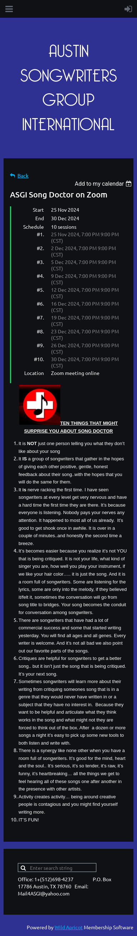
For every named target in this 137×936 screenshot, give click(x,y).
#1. (40, 234)
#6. (40, 303)
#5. (40, 289)
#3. (40, 262)
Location (34, 373)
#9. (40, 345)
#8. (40, 331)
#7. (40, 317)
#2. (40, 248)
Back (23, 175)
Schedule (33, 226)
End (39, 218)
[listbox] (104, 183)
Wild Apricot (69, 927)
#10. (39, 359)
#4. (40, 276)
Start (38, 209)
